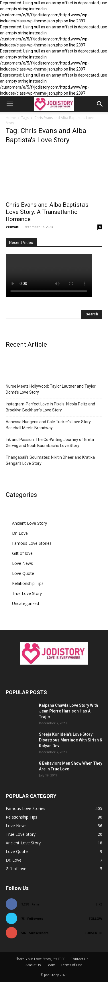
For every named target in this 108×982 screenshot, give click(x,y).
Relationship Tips (28, 583)
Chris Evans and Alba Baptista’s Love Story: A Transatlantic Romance (47, 211)
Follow (95, 918)
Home (11, 117)
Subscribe (93, 933)
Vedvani (12, 226)
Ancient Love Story (29, 523)
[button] (10, 104)
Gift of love (22, 553)
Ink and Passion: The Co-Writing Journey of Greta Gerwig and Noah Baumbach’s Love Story (50, 442)
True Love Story (27, 593)
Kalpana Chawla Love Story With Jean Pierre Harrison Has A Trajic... (68, 711)
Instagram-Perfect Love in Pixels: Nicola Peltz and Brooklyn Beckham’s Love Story (50, 407)
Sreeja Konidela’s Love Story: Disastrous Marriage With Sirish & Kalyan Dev (70, 740)
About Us (33, 965)
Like (99, 904)
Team (50, 965)
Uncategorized (25, 603)
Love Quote (23, 573)
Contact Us (79, 958)
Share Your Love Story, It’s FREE (40, 958)
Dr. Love (20, 533)
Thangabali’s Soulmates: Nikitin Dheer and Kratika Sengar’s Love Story (50, 460)
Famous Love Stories (32, 543)
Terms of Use (72, 965)
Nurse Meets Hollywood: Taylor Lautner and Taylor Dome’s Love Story (51, 389)
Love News (22, 563)
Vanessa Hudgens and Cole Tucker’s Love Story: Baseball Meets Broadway (49, 424)
